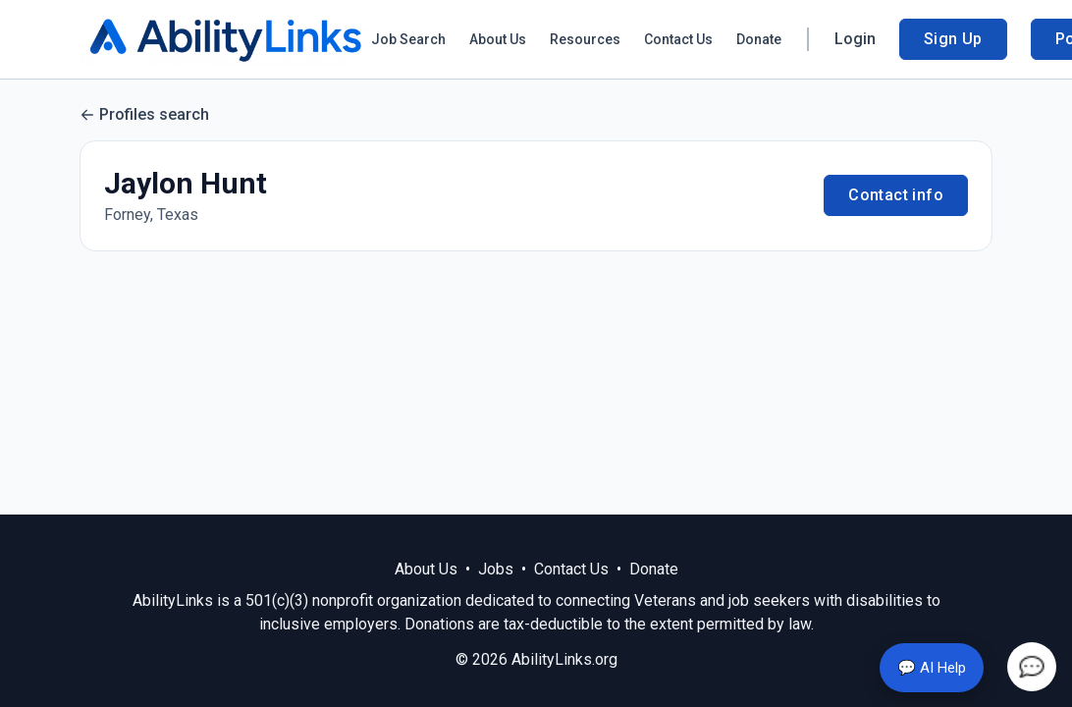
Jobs (495, 569)
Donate (758, 39)
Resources (585, 39)
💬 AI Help (931, 668)
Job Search (408, 39)
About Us (497, 39)
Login (855, 38)
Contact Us (678, 39)
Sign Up (953, 38)
